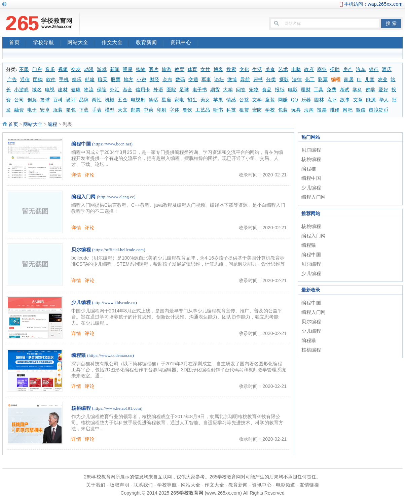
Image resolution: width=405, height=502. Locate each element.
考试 (344, 89)
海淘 (309, 109)
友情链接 (309, 485)
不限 (24, 69)
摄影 (284, 79)
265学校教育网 (187, 493)
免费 (331, 89)
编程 (336, 79)
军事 (206, 79)
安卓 (45, 109)
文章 (358, 99)
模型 (110, 109)
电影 (293, 89)
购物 (141, 69)
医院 (171, 89)
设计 (71, 99)
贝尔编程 (81, 249)
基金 (128, 89)
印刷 (162, 109)
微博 (232, 79)
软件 (51, 79)
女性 (205, 69)
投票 (322, 109)
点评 (332, 99)
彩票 (323, 79)
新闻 (115, 69)
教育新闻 (149, 43)
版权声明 (119, 485)
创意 (32, 99)
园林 (319, 99)
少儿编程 (81, 302)
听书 (218, 109)
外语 (158, 89)
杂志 (167, 79)
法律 (297, 79)
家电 (179, 99)
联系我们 (143, 485)
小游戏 (21, 89)
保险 (102, 89)
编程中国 (81, 143)
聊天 (103, 79)
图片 (153, 69)
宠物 (254, 89)
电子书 (199, 89)
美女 (205, 99)
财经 (154, 79)
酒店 (387, 69)
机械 (110, 99)
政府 (309, 69)
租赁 (244, 109)
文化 (244, 69)
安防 (257, 109)
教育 (179, 69)
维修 (335, 109)
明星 (128, 69)
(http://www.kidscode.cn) (114, 302)
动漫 (89, 69)
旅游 (167, 69)
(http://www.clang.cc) (116, 197)
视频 (63, 69)
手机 (64, 79)
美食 (270, 69)
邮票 (136, 109)
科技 (231, 109)
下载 (84, 109)
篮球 (45, 99)
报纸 (280, 89)
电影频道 (285, 485)
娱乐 (77, 79)
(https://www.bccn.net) (112, 144)
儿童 (369, 79)
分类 (271, 79)
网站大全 (81, 43)
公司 (19, 99)
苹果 (218, 99)
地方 (129, 79)
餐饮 (187, 109)
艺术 (283, 69)
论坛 (219, 79)
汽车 (361, 69)
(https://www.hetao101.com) (117, 408)
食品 (267, 89)
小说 (141, 79)
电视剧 (138, 99)
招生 (192, 99)
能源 (371, 99)
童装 (270, 99)
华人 (384, 99)
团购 (38, 79)
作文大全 (115, 43)
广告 (12, 79)
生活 (257, 69)
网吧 (348, 109)
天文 (122, 109)
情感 (231, 99)
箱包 (71, 109)
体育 (192, 69)
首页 (17, 43)
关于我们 (96, 485)
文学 (257, 99)
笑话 (153, 99)
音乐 (50, 69)
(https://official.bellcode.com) (119, 249)
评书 (258, 79)
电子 (32, 109)
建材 (63, 89)
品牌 (84, 99)
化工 (310, 79)
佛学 (370, 89)
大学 (228, 89)
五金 (122, 99)
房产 (348, 69)
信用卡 (143, 89)
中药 (148, 109)
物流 (89, 89)
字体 (174, 109)
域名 (37, 89)
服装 (58, 109)
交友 (76, 69)
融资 (19, 109)
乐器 (306, 99)
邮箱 (90, 79)
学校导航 (47, 43)
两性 (97, 99)
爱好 (383, 89)
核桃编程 (81, 408)
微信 (361, 109)
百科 (58, 99)
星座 (166, 99)
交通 (193, 79)
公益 (244, 99)
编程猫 (78, 355)
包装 (283, 109)
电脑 (296, 69)
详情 (76, 174)
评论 (90, 174)
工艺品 (202, 109)
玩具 (296, 109)
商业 (322, 69)
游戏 (102, 69)
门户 (37, 69)
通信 (25, 79)
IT (359, 79)
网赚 (283, 99)
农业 (383, 79)
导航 (245, 79)
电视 (50, 89)
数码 (180, 79)
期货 (215, 89)
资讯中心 (184, 43)
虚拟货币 (378, 109)
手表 (97, 109)
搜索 (231, 69)
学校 (270, 109)
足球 (184, 89)
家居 (349, 79)
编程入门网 (83, 196)
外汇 (114, 89)
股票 (115, 79)
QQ (294, 99)
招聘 (335, 69)
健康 (76, 89)
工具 (319, 89)
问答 (241, 89)
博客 (218, 69)
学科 (357, 89)
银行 (374, 69)
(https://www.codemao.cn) (110, 355)
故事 (345, 99)
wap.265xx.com (385, 4)
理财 (305, 89)
